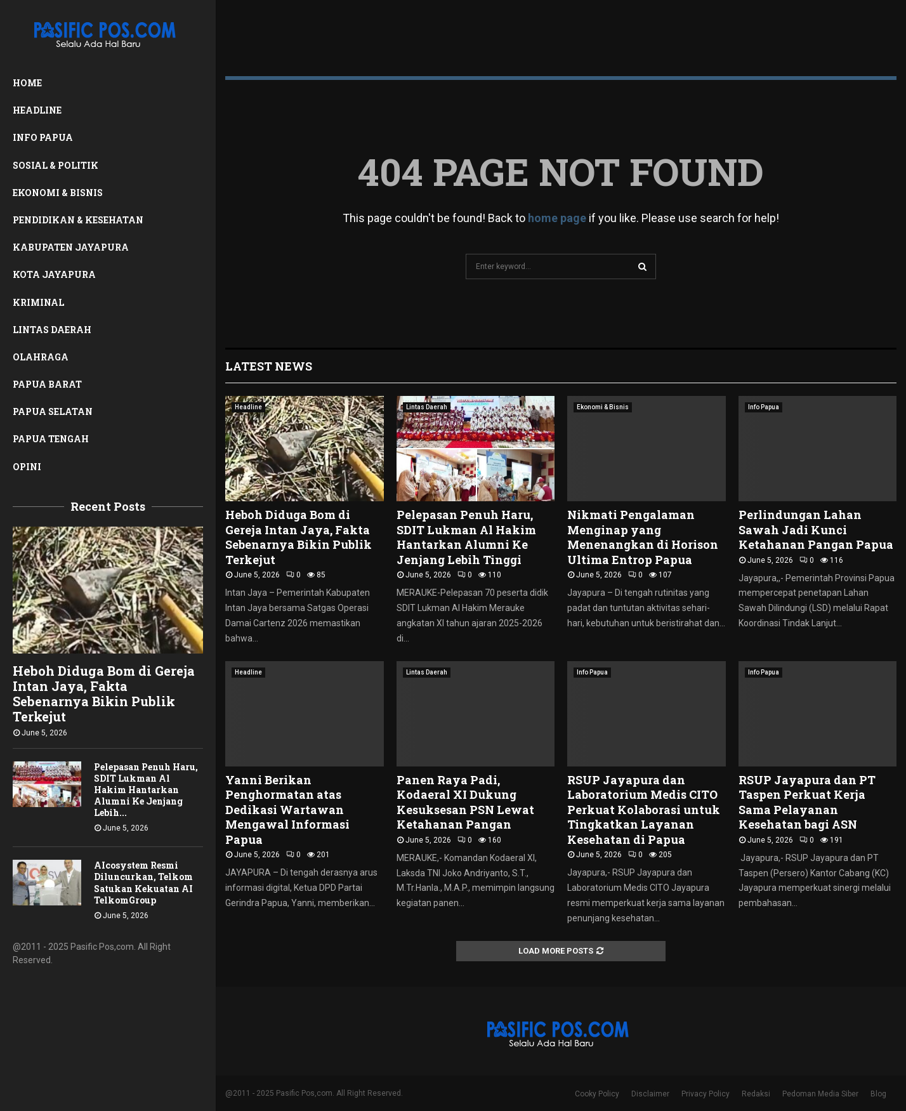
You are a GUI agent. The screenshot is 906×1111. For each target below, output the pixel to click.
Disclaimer (650, 1093)
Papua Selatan (53, 411)
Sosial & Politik (55, 165)
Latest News (268, 366)
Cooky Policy (597, 1093)
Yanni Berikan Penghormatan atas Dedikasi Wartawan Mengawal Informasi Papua (287, 809)
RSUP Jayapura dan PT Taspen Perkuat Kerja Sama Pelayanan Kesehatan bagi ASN (807, 802)
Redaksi (756, 1093)
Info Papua (43, 137)
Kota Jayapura (54, 274)
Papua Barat (47, 384)
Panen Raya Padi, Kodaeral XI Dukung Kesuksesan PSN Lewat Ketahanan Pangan (465, 802)
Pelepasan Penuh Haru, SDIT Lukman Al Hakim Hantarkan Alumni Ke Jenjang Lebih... (146, 789)
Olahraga (41, 357)
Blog (878, 1093)
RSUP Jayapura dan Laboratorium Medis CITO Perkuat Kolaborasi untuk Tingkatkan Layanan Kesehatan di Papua (643, 809)
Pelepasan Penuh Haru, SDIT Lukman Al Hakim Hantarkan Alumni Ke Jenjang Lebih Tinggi (466, 537)
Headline (37, 110)
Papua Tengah (51, 439)
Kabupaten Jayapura (71, 247)
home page (557, 218)
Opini (27, 467)
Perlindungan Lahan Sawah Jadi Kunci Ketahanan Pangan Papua (816, 529)
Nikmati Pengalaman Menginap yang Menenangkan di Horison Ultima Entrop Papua (642, 537)
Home (27, 83)
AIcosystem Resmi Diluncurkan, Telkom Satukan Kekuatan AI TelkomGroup (143, 882)
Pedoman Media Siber (820, 1093)
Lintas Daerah (52, 330)
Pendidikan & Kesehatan (78, 220)
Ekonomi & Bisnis (58, 193)
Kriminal (38, 302)
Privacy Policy (705, 1093)
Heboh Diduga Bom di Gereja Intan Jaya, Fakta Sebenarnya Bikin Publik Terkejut (104, 693)
